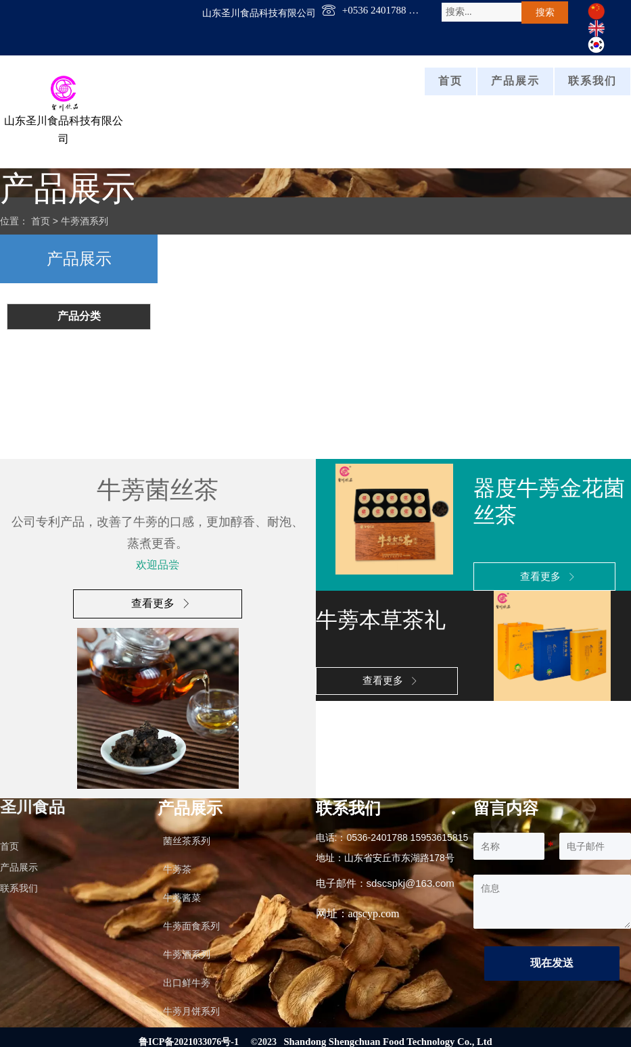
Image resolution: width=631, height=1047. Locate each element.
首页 (40, 220)
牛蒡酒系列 (84, 220)
